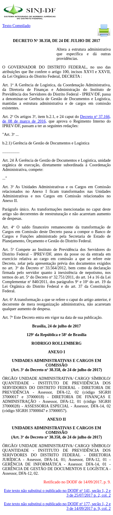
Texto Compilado (16, 26)
